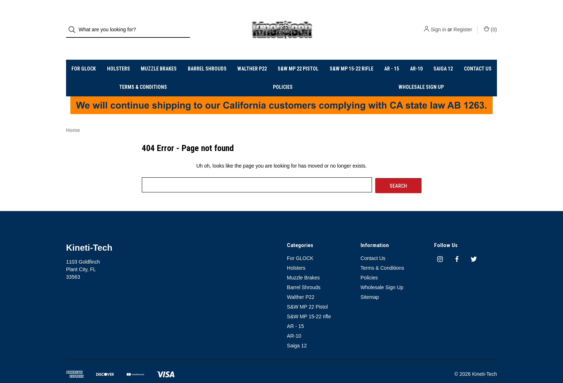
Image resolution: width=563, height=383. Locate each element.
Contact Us (478, 56)
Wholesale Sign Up (421, 74)
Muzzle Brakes (159, 56)
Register (462, 23)
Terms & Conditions (143, 74)
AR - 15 (391, 56)
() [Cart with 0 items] (490, 23)
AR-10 (416, 56)
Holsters (118, 56)
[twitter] (474, 246)
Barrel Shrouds (207, 56)
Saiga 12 (443, 56)
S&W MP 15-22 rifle (351, 56)
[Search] (74, 23)
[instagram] (440, 246)
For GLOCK (83, 56)
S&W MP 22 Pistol (298, 56)
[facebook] (457, 246)
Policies (283, 74)
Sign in (438, 23)
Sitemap (369, 283)
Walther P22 (252, 56)
